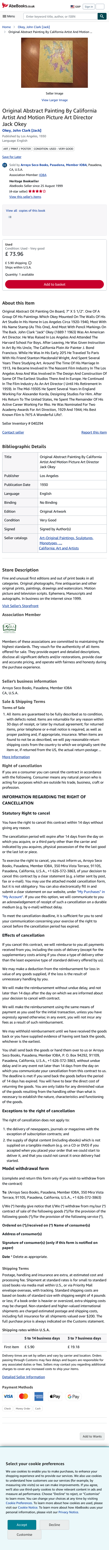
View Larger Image (55, 100)
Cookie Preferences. (19, 1503)
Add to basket (54, 284)
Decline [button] (54, 1525)
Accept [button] (22, 1525)
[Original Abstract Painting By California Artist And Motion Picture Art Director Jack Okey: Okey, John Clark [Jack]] (54, 63)
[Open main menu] (9, 16)
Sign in (89, 6)
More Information (16, 757)
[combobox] (60, 16)
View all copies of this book (25, 210)
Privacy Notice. (69, 1512)
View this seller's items (25, 197)
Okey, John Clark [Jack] (34, 27)
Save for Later (11, 157)
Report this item (94, 432)
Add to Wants (92, 1436)
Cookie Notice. (28, 1507)
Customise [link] (24, 1534)
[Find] (102, 16)
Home (6, 27)
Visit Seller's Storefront (20, 606)
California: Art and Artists (59, 548)
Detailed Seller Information (23, 1377)
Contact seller (13, 432)
